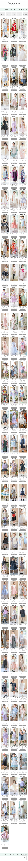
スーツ (8, 14)
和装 (19, 14)
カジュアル (3, 14)
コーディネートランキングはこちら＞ (15, 9)
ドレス (14, 14)
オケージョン (25, 14)
